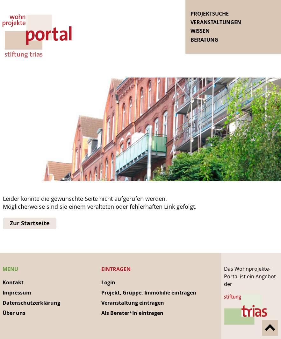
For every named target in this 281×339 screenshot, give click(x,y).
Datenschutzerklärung (31, 302)
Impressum (17, 292)
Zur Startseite (30, 223)
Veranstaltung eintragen (132, 302)
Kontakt (13, 282)
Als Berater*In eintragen (132, 312)
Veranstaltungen (216, 22)
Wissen (200, 30)
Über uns (14, 312)
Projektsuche (210, 13)
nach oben (270, 328)
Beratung (204, 39)
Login (108, 282)
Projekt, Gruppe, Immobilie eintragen (148, 292)
